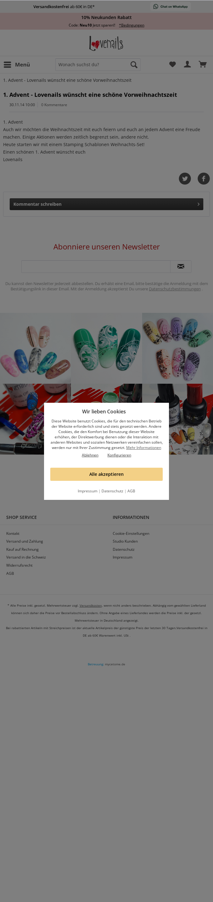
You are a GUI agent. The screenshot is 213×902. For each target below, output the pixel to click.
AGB (131, 491)
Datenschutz (112, 491)
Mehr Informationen (143, 447)
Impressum (87, 491)
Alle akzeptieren (106, 474)
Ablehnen (90, 455)
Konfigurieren (119, 455)
